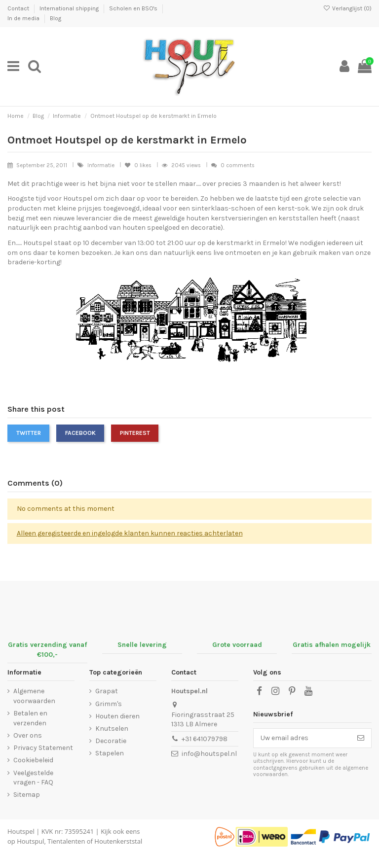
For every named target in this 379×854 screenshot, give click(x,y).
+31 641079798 (204, 739)
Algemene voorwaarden (34, 696)
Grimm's (108, 704)
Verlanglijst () (347, 8)
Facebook (80, 432)
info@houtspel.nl (209, 753)
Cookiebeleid (33, 760)
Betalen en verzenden (30, 718)
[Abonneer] (360, 738)
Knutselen (111, 728)
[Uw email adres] (302, 738)
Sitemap (26, 794)
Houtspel (21, 831)
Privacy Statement (43, 748)
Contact (19, 8)
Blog (55, 18)
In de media (24, 18)
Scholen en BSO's (134, 8)
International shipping (69, 8)
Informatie (101, 165)
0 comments (238, 165)
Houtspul (30, 841)
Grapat (106, 691)
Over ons (27, 735)
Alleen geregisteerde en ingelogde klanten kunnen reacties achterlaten (130, 533)
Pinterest (135, 432)
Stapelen (109, 753)
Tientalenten (66, 841)
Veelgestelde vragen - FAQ (33, 778)
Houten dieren (117, 716)
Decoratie (110, 741)
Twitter (28, 432)
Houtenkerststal (118, 841)
